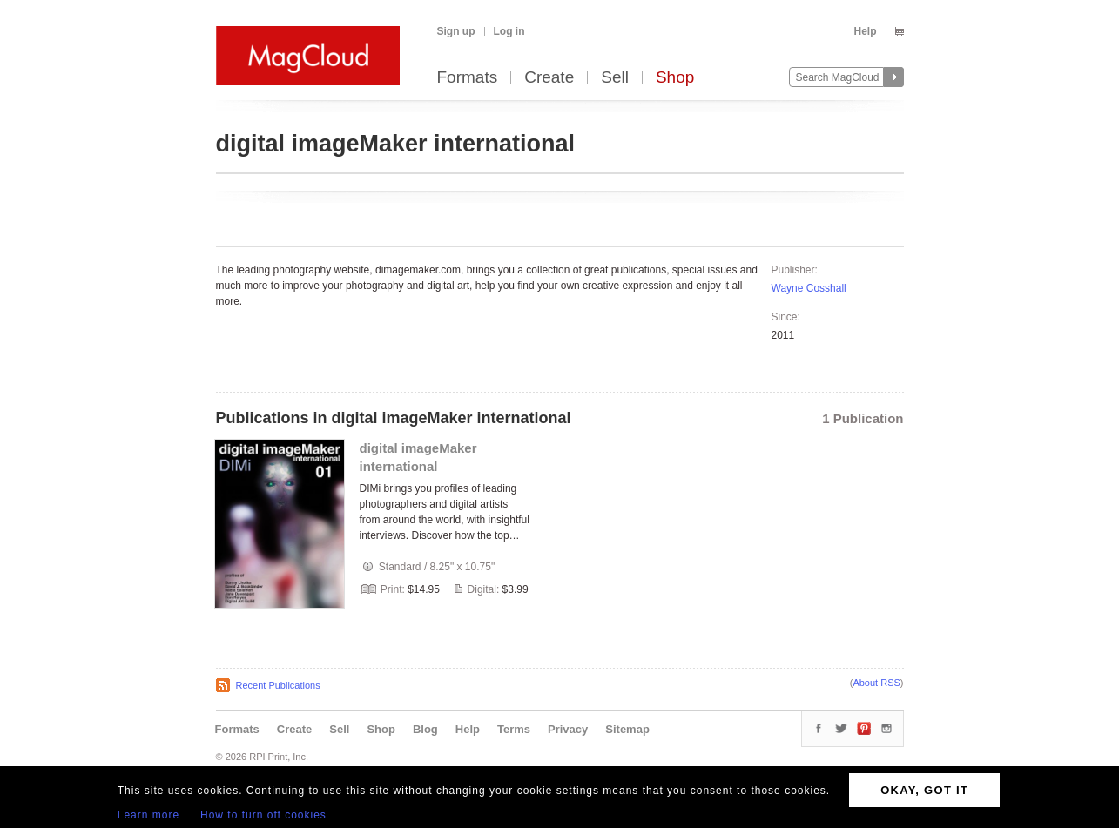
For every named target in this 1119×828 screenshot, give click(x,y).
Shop (675, 78)
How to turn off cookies (263, 815)
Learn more (148, 815)
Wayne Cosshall (809, 288)
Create (549, 78)
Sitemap (627, 729)
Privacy (568, 729)
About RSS (876, 682)
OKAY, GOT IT (924, 790)
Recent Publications (278, 685)
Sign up (456, 31)
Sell (615, 78)
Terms (513, 729)
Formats (467, 78)
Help (864, 31)
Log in (509, 31)
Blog (425, 729)
